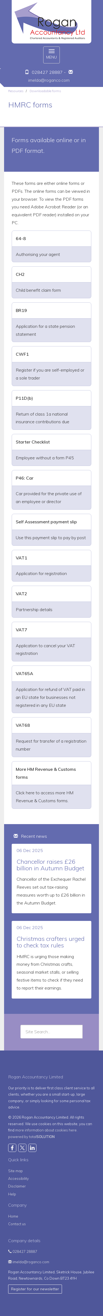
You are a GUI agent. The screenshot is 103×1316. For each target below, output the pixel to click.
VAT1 (21, 558)
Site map (15, 1171)
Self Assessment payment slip (46, 521)
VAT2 (21, 593)
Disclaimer (17, 1186)
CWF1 (22, 354)
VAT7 (21, 629)
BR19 (21, 310)
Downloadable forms (45, 91)
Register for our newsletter (35, 1288)
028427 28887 (22, 1251)
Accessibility (18, 1178)
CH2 (20, 274)
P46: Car (24, 478)
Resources (16, 91)
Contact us (17, 1224)
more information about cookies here (46, 1130)
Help (12, 1194)
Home (13, 1216)
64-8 (21, 238)
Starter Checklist (33, 442)
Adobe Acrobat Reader (53, 206)
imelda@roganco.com (49, 80)
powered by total (31, 1136)
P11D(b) (24, 398)
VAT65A (24, 673)
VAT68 (23, 725)
